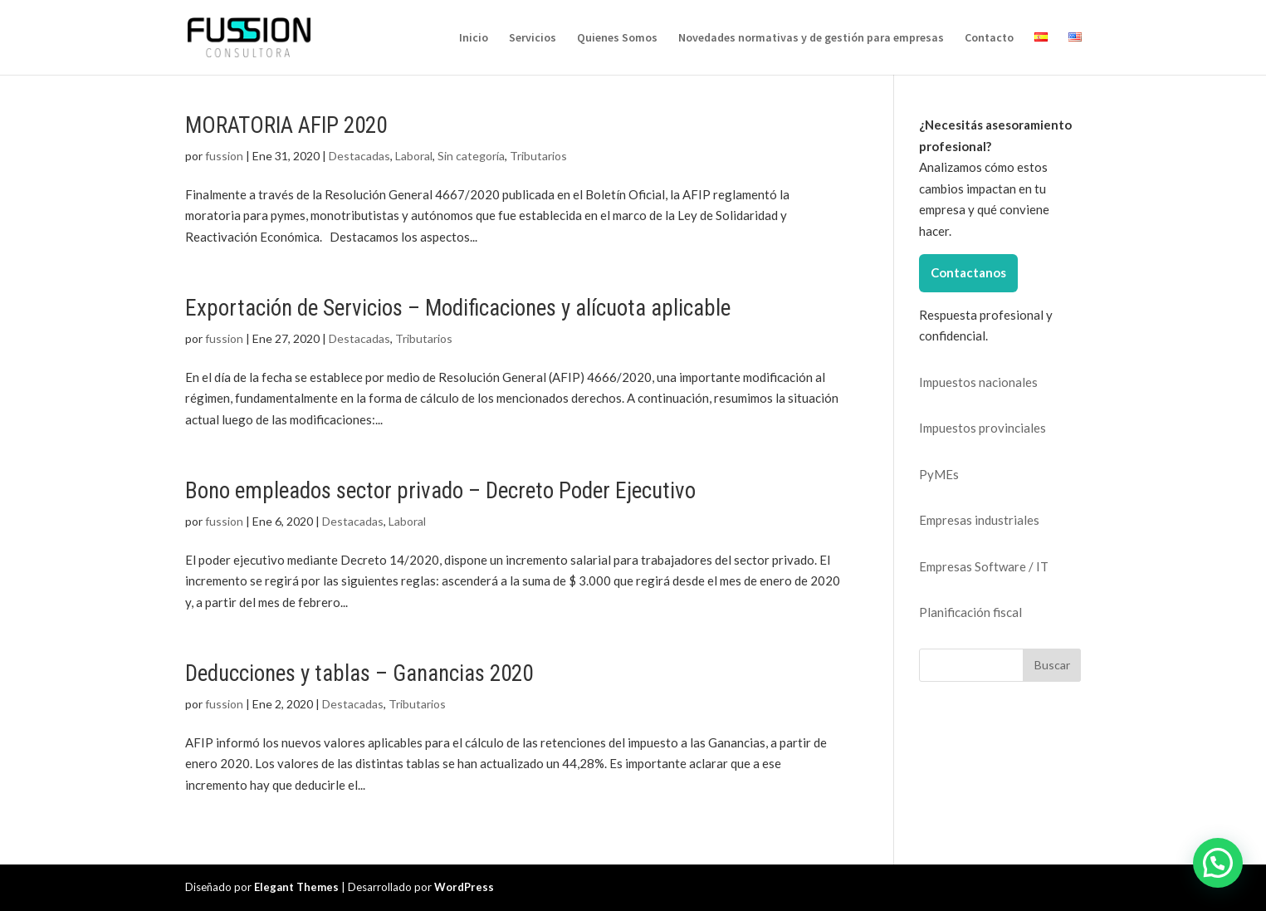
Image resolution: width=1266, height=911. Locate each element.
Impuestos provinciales (982, 427)
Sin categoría (471, 156)
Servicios (532, 38)
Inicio (473, 38)
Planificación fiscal (970, 612)
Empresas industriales (979, 519)
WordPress (464, 887)
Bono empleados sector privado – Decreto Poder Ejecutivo (440, 491)
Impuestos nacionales (978, 382)
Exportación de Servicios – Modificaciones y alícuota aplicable (458, 308)
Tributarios (538, 156)
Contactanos (968, 272)
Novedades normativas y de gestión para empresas (811, 38)
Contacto (989, 38)
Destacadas (359, 156)
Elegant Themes (296, 887)
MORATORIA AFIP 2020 (286, 125)
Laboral (414, 156)
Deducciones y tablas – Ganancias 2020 (359, 673)
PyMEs (939, 474)
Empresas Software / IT (983, 566)
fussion (224, 156)
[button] (1218, 863)
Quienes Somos (617, 38)
